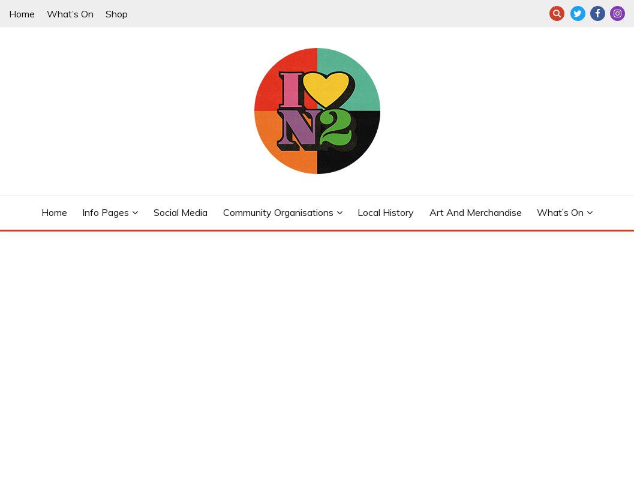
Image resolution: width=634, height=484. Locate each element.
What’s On (70, 14)
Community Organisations (278, 212)
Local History (385, 212)
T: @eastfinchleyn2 (577, 13)
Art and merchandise (475, 212)
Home (22, 14)
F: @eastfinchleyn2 (597, 13)
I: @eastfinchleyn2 (617, 13)
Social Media (181, 212)
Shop (117, 14)
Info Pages (105, 212)
